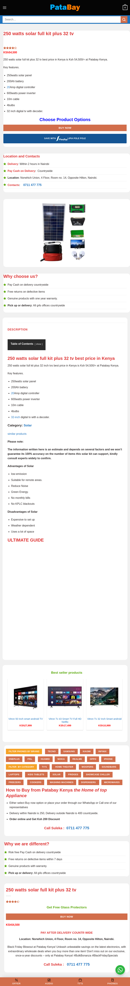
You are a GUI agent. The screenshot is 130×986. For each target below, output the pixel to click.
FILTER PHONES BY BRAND (24, 751)
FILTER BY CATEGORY (21, 767)
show (38, 344)
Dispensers (88, 782)
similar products (17, 433)
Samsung (69, 751)
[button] (5, 7)
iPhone (108, 759)
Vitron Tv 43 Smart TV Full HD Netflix (65, 720)
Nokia (61, 759)
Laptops (14, 774)
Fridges (73, 774)
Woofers (87, 767)
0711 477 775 (32, 185)
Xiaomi (87, 751)
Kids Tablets (36, 774)
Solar (28, 425)
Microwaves (112, 782)
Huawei (45, 759)
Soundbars (109, 767)
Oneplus (14, 759)
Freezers (15, 782)
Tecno (52, 751)
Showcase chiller (98, 774)
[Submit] (124, 19)
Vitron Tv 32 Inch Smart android (104, 719)
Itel (29, 759)
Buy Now (65, 127)
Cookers (35, 782)
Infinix (102, 751)
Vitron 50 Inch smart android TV (25, 719)
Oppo (93, 759)
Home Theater (64, 767)
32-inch (15, 417)
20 (8, 87)
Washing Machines (61, 782)
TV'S (44, 767)
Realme (77, 759)
